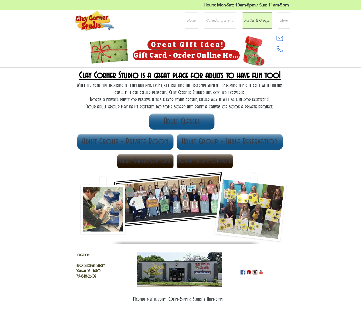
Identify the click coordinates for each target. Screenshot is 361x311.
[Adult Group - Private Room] (125, 142)
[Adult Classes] (181, 122)
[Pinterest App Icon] (249, 272)
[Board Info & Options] (205, 161)
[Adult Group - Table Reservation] (230, 142)
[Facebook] (243, 272)
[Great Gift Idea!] (186, 45)
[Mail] (279, 38)
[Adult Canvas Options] (145, 161)
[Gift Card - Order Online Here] (186, 55)
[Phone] (279, 49)
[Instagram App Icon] (255, 272)
